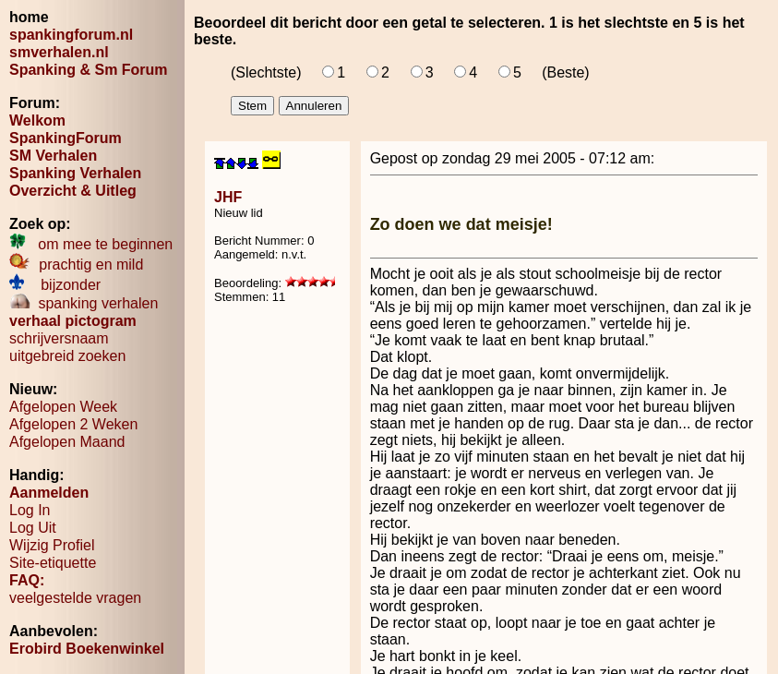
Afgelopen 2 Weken (73, 424)
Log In (29, 510)
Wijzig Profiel (51, 545)
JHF (228, 197)
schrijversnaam (59, 338)
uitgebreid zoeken (67, 356)
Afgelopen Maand (67, 442)
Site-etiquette (52, 563)
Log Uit (32, 528)
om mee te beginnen (91, 244)
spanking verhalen (83, 303)
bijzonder (55, 285)
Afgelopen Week (63, 407)
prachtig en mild (76, 264)
